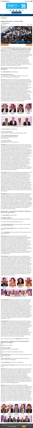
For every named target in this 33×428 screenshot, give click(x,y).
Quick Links (1, 354)
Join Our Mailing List (16, 12)
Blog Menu (4, 17)
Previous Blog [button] (5, 44)
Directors (28, 41)
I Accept (23, 426)
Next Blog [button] (29, 44)
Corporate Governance (20, 41)
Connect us (1, 346)
